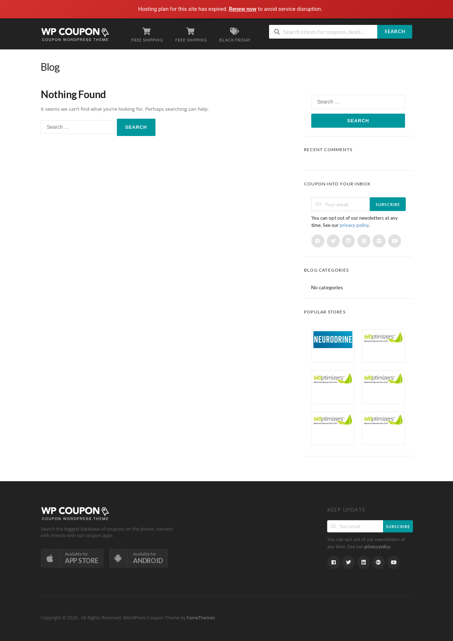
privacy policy (354, 225)
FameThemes (201, 618)
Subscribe (388, 204)
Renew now (243, 9)
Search (394, 31)
